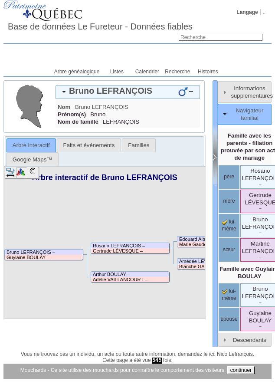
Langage (247, 12)
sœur (229, 249)
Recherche (177, 72)
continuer (241, 370)
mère (229, 201)
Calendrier (147, 72)
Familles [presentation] (138, 145)
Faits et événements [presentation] (89, 145)
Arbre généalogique (77, 72)
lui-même (229, 294)
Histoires (208, 72)
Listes (117, 72)
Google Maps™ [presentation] (32, 159)
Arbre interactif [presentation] (31, 145)
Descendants (249, 340)
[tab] (128, 92)
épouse (228, 319)
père (229, 177)
